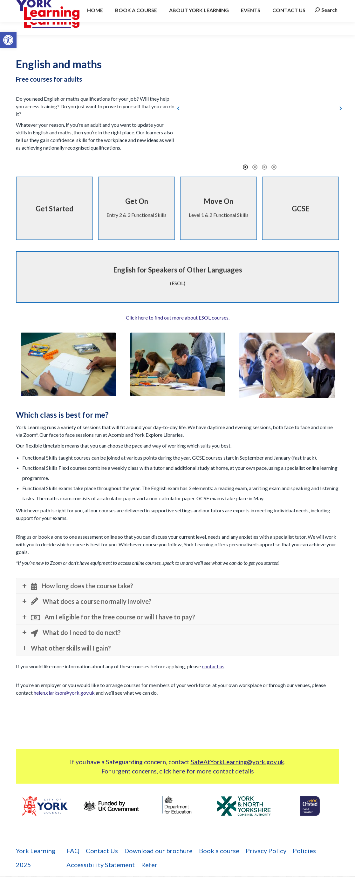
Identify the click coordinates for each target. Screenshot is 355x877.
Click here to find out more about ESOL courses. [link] (177, 318)
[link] (8, 40)
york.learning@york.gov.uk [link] (99, 5)
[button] (178, 118)
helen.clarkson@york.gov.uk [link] (64, 694)
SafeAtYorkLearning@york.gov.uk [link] (237, 762)
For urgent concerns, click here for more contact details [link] (177, 771)
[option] (259, 118)
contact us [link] (213, 667)
